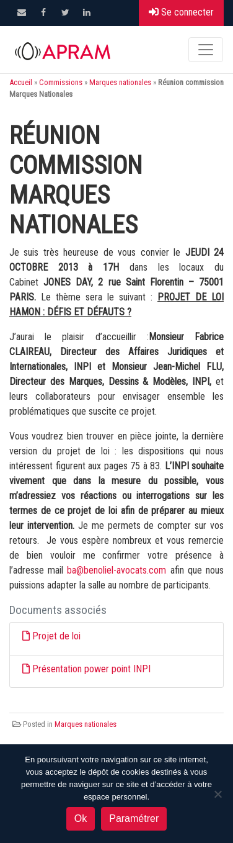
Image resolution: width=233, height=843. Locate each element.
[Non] (217, 794)
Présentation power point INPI (91, 669)
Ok (80, 818)
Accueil (20, 82)
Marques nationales (120, 82)
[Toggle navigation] (205, 49)
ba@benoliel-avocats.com (116, 570)
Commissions (60, 82)
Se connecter (181, 12)
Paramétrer (134, 818)
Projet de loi (56, 636)
